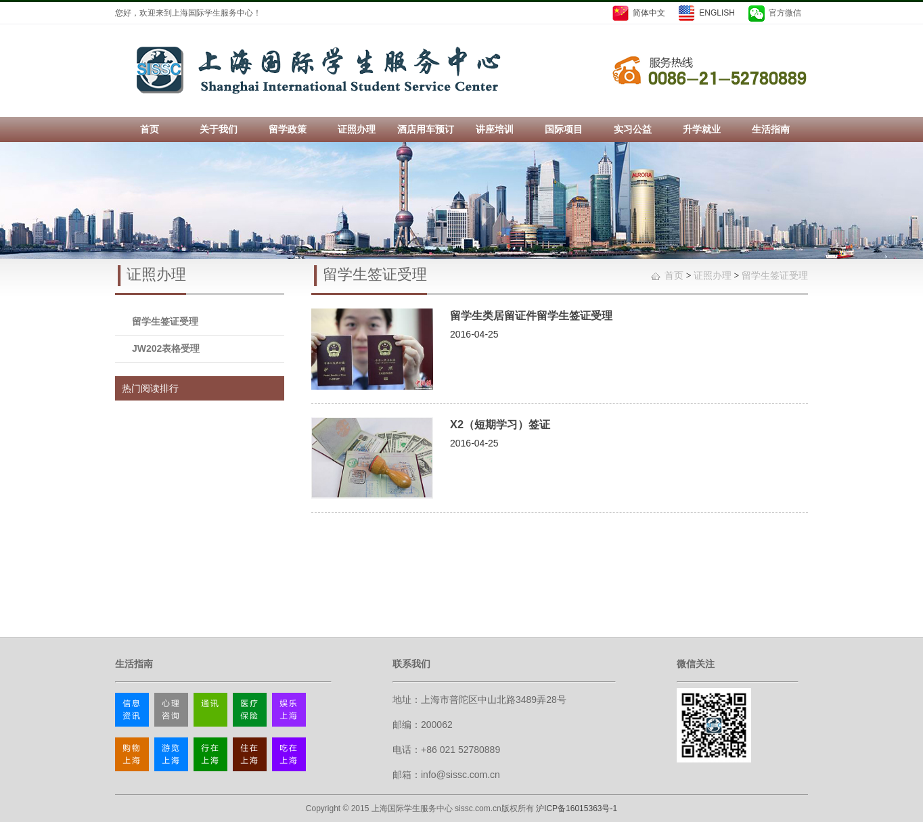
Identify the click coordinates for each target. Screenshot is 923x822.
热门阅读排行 (150, 388)
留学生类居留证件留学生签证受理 (531, 315)
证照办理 (357, 129)
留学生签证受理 (165, 321)
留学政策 (288, 129)
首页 (149, 129)
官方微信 (785, 13)
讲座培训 (495, 129)
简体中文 (649, 13)
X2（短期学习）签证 (500, 424)
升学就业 (702, 129)
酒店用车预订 (425, 129)
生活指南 (771, 129)
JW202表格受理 (166, 348)
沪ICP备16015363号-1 (576, 808)
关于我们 (219, 129)
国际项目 (564, 129)
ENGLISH (717, 13)
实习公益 (633, 129)
